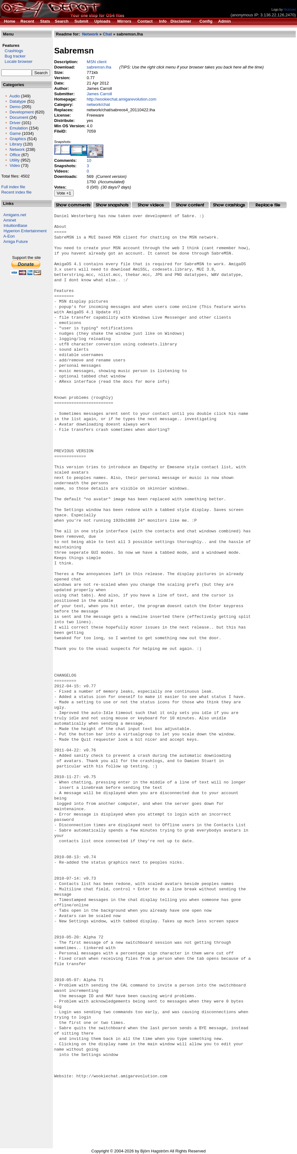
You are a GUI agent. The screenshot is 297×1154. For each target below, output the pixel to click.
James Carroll (99, 93)
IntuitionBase (15, 225)
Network (17, 149)
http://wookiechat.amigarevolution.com (121, 99)
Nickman (289, 9)
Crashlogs (12, 50)
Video (14, 165)
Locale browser (16, 61)
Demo (14, 106)
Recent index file (16, 192)
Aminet (9, 220)
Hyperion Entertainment (25, 230)
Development (21, 112)
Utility (14, 160)
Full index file (13, 186)
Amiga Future (15, 241)
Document (18, 117)
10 (89, 160)
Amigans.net (14, 214)
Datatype (17, 101)
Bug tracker (13, 56)
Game (14, 133)
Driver (14, 122)
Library (15, 144)
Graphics (17, 138)
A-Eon (9, 236)
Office (14, 154)
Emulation (18, 128)
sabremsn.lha (99, 67)
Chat (107, 34)
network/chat (98, 104)
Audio (14, 96)
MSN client (96, 61)
